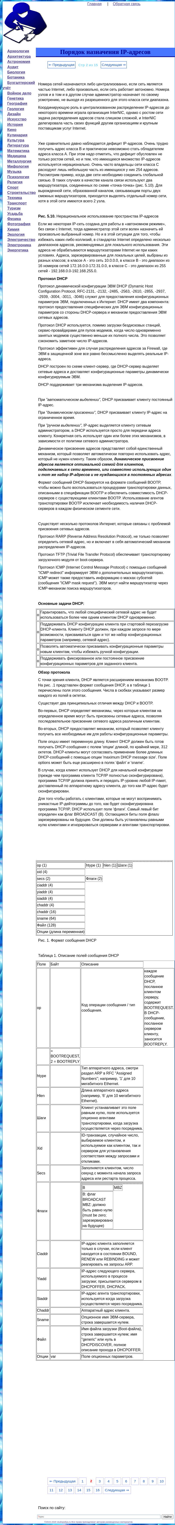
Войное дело (19, 93)
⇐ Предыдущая (61, 65)
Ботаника (16, 77)
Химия (13, 229)
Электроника (19, 245)
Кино (11, 130)
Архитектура (19, 56)
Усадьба (15, 214)
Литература (18, 145)
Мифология (18, 166)
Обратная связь (127, 4)
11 (51, 1490)
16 (98, 1490)
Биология (16, 72)
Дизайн (14, 114)
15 (88, 1490)
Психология (18, 177)
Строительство (21, 193)
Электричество (21, 240)
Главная (94, 4)
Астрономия (18, 62)
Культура (15, 140)
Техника (14, 198)
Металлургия (19, 161)
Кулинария (17, 135)
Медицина (16, 156)
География (17, 103)
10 (162, 1481)
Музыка (14, 172)
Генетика (15, 98)
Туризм (14, 208)
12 (61, 1490)
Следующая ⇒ (114, 65)
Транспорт (17, 203)
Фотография (18, 224)
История (15, 125)
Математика (18, 151)
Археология (18, 51)
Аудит (13, 67)
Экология (16, 234)
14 (79, 1490)
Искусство (16, 119)
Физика (14, 219)
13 (70, 1490)
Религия (14, 182)
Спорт (13, 187)
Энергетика (17, 250)
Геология (15, 109)
